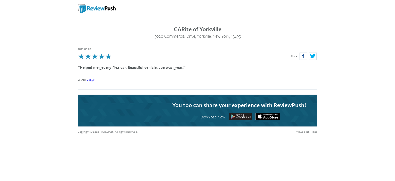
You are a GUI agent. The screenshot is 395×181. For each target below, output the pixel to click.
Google (90, 79)
